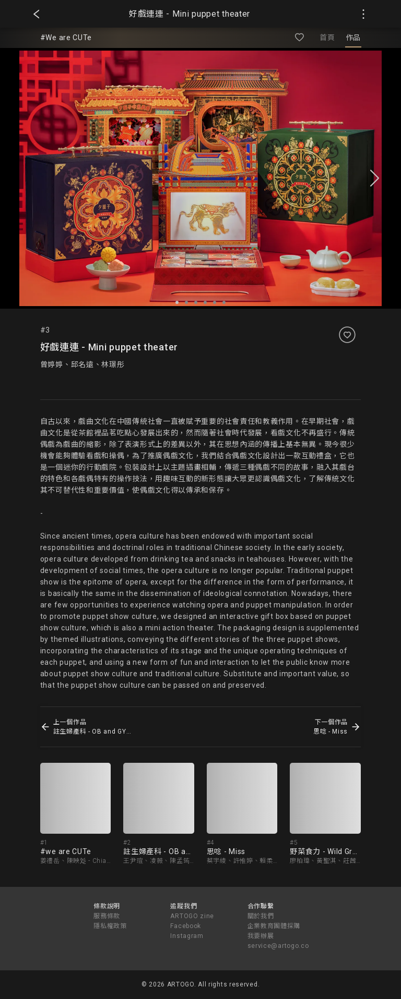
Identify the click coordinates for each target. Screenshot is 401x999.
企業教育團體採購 (274, 926)
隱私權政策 (110, 926)
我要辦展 (260, 936)
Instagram (186, 936)
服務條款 (106, 916)
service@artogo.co (278, 945)
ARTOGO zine (192, 916)
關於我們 (260, 916)
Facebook (185, 926)
